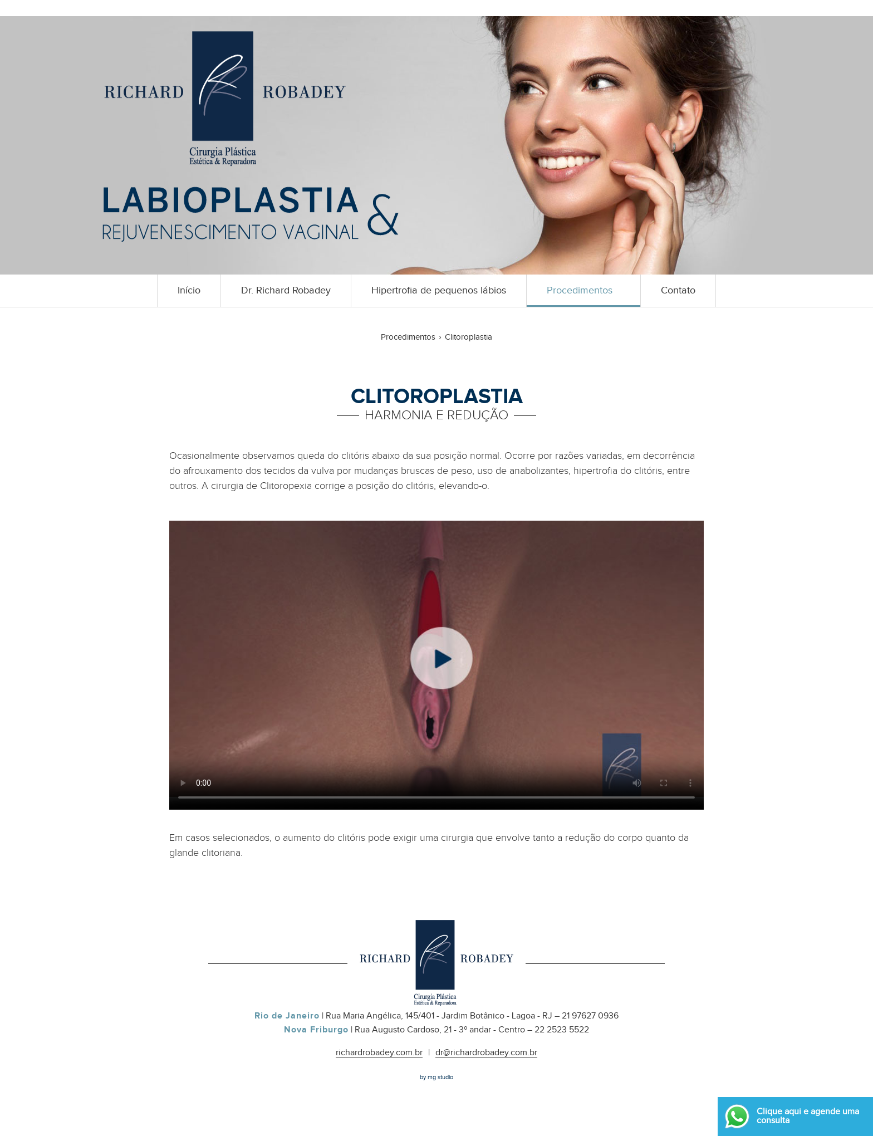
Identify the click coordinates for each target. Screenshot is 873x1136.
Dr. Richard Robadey (286, 290)
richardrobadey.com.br (379, 1053)
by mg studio (436, 1077)
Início (189, 290)
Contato (678, 290)
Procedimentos (579, 290)
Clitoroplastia (468, 337)
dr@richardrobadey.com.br (486, 1053)
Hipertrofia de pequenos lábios (438, 290)
